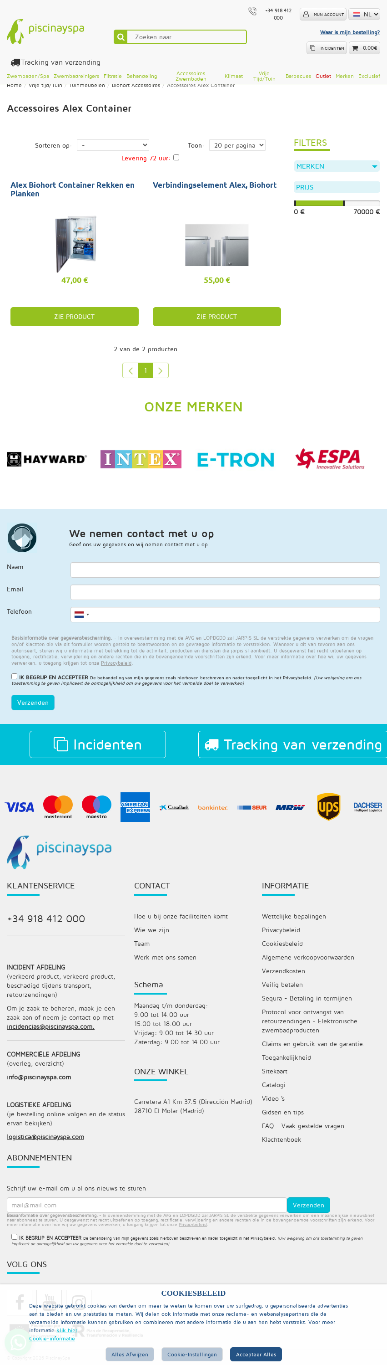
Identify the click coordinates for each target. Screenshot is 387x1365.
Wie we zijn (151, 930)
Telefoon (19, 611)
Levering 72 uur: (146, 158)
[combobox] (81, 614)
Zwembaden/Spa (28, 75)
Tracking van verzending (59, 62)
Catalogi (274, 1084)
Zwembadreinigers (76, 75)
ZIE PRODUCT (74, 316)
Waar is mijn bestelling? (350, 32)
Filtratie (113, 75)
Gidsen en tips (283, 1112)
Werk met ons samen (165, 957)
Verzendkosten (283, 971)
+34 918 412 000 (46, 918)
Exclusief (369, 75)
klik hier (66, 1330)
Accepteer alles (256, 1354)
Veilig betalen (282, 984)
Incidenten (98, 744)
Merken (345, 75)
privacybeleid (193, 1224)
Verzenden (33, 702)
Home (14, 85)
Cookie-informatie (52, 1338)
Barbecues (298, 75)
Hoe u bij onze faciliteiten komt (181, 916)
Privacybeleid (297, 677)
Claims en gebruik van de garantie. (313, 1043)
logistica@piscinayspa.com (45, 1136)
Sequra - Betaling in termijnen (307, 998)
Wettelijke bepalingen (294, 916)
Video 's (273, 1098)
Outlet (323, 75)
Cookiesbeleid (282, 943)
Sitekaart (274, 1071)
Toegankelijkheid (286, 1057)
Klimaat (234, 75)
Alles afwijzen (129, 1354)
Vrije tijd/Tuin (264, 76)
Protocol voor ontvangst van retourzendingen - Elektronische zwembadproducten (309, 1021)
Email (15, 589)
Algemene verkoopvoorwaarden (308, 957)
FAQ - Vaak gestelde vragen (303, 1125)
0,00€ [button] (370, 47)
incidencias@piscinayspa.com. (51, 1026)
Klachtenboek (282, 1139)
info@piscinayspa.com (39, 1077)
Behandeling (141, 75)
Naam (15, 566)
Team (142, 943)
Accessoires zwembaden (191, 76)
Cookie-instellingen (192, 1354)
